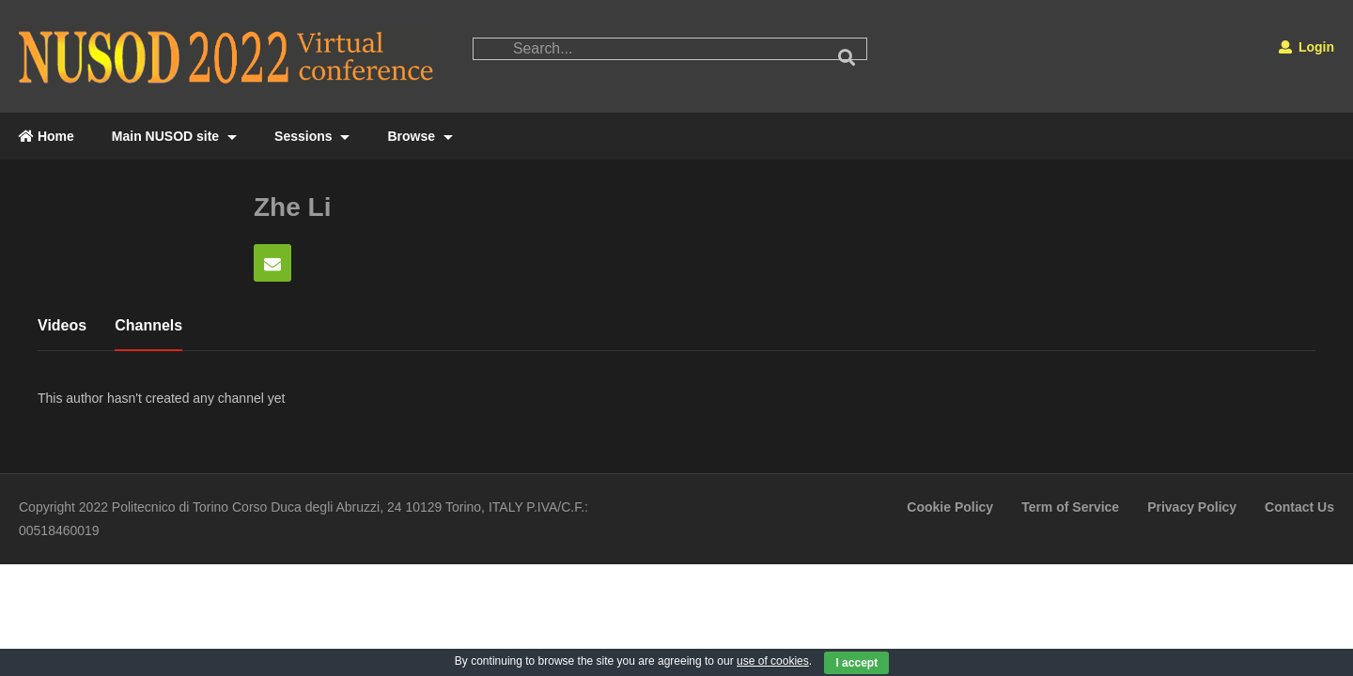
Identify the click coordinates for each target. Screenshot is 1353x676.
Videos (62, 325)
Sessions (312, 136)
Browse (419, 136)
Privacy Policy (1191, 507)
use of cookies (773, 661)
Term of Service (1070, 507)
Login (1306, 46)
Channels (148, 325)
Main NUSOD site (174, 136)
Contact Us (1299, 507)
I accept (856, 662)
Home (46, 136)
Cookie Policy (950, 507)
